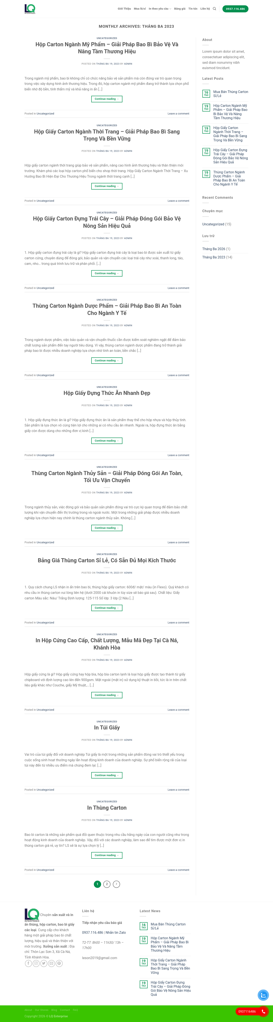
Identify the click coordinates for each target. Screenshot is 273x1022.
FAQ (75, 1010)
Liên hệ (205, 8)
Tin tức (193, 8)
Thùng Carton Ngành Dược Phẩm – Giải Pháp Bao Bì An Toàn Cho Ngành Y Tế (229, 178)
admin (128, 63)
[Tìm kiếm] (214, 9)
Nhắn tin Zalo (116, 933)
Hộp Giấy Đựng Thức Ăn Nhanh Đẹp (107, 393)
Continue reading (107, 99)
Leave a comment (178, 113)
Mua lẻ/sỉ (140, 8)
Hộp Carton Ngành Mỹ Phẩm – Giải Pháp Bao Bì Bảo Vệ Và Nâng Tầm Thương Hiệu (230, 112)
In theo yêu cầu (160, 9)
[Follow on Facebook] (28, 963)
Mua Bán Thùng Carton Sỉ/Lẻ (230, 94)
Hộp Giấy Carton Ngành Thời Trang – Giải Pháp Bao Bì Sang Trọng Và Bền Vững (230, 134)
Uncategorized (107, 38)
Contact (65, 1010)
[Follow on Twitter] (43, 963)
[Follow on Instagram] (36, 963)
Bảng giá (180, 8)
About (28, 1010)
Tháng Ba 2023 (213, 257)
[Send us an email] (51, 963)
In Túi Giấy (107, 727)
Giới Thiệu (124, 8)
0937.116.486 (92, 933)
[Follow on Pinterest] (59, 963)
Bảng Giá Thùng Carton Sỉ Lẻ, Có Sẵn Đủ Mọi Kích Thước (107, 560)
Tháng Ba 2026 (213, 249)
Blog (54, 1010)
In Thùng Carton (107, 808)
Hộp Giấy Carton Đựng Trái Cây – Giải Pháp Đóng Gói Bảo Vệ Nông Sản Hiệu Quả (230, 156)
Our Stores (41, 1010)
